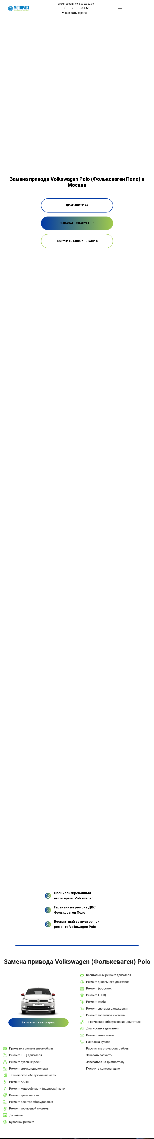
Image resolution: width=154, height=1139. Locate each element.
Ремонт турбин (96, 1002)
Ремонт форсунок (98, 988)
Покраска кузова (98, 1042)
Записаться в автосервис (38, 1022)
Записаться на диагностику (105, 1062)
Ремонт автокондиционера (28, 1068)
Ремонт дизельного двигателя (107, 982)
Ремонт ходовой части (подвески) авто (37, 1088)
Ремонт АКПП (19, 1082)
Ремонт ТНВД (96, 995)
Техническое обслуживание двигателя (113, 1022)
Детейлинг (16, 1115)
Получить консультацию (103, 1068)
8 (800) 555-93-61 (76, 8)
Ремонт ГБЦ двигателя (25, 1055)
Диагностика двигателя (102, 1028)
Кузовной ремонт (21, 1122)
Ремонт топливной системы (105, 1015)
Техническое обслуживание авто (32, 1075)
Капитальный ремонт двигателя (108, 975)
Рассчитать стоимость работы (107, 1048)
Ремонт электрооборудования (31, 1102)
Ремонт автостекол (100, 1035)
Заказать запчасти (99, 1055)
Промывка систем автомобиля (31, 1048)
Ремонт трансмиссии (24, 1095)
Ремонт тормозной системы (29, 1108)
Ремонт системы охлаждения (107, 1008)
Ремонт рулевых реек (25, 1062)
